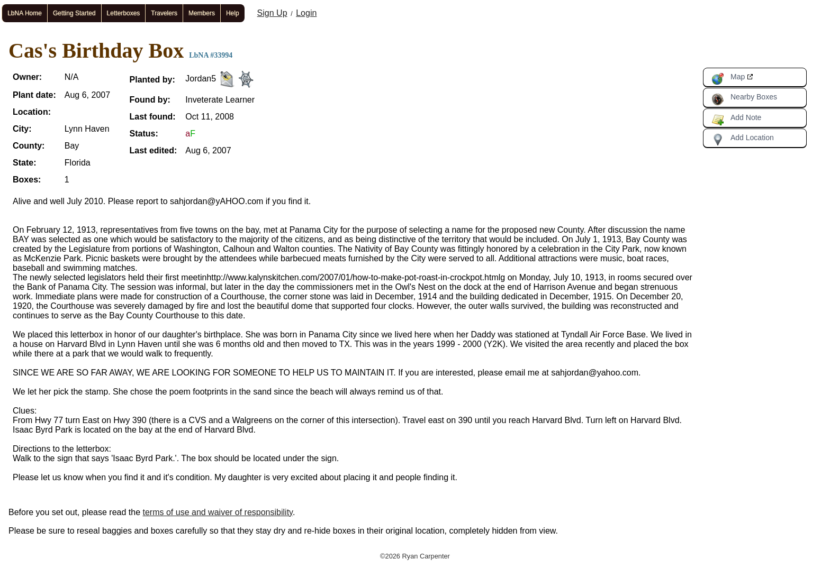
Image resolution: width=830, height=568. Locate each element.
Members (201, 13)
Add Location (742, 139)
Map (728, 78)
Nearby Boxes (744, 99)
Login (306, 12)
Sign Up (272, 12)
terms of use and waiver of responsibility (218, 512)
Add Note (736, 119)
